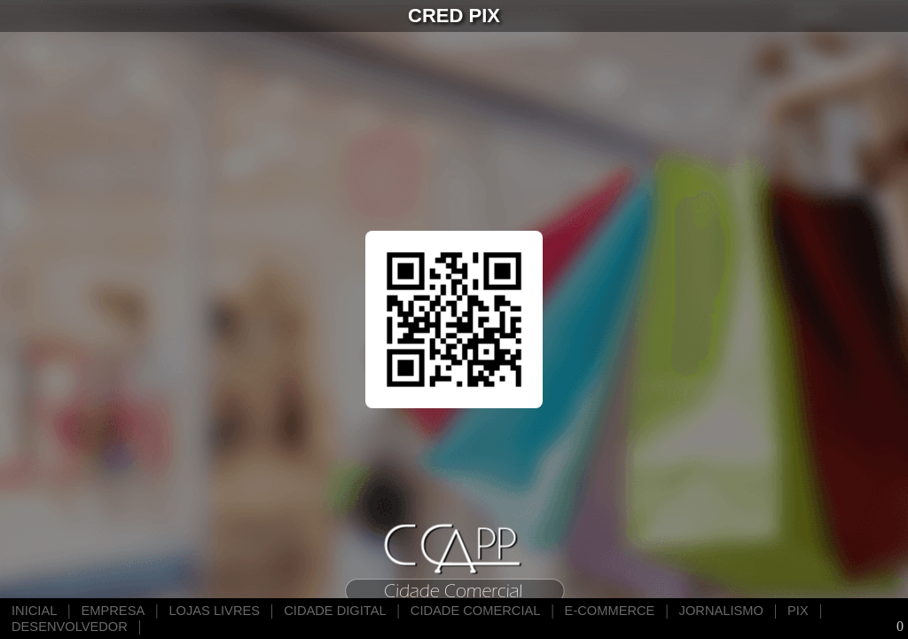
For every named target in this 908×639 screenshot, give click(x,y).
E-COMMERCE (610, 611)
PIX (798, 611)
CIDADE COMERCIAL (476, 611)
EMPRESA (113, 611)
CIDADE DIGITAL (335, 611)
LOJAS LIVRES (214, 611)
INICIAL (34, 611)
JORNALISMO (721, 611)
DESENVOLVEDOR (70, 626)
